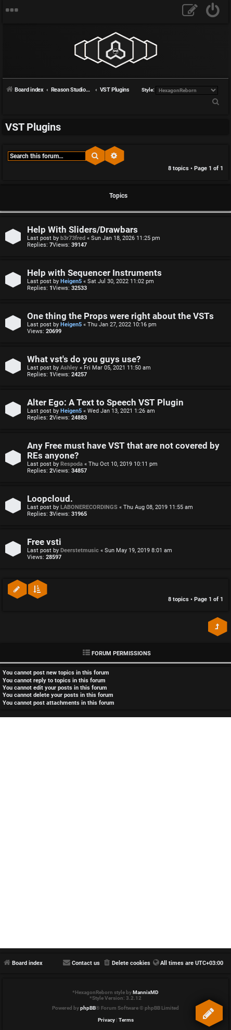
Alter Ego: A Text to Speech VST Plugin (105, 403)
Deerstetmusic (79, 550)
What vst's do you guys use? (83, 359)
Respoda (71, 464)
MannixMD (146, 992)
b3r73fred (72, 238)
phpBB (88, 1008)
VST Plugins (33, 127)
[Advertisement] (115, 832)
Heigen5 (71, 281)
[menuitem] (213, 12)
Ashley (69, 367)
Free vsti (44, 542)
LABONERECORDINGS (89, 507)
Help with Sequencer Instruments (94, 273)
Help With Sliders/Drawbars (82, 230)
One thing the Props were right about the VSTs (120, 316)
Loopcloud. (50, 499)
